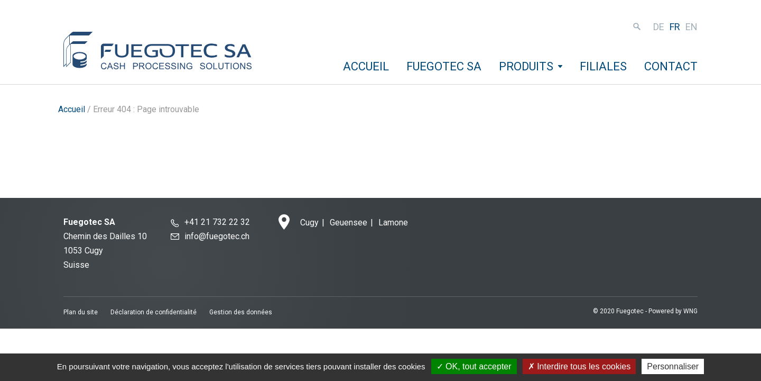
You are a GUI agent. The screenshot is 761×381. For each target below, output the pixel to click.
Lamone (393, 222)
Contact (671, 66)
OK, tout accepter (474, 366)
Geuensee (348, 222)
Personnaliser (673, 366)
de (658, 26)
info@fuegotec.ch (216, 236)
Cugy (309, 222)
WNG (690, 311)
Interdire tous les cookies (579, 366)
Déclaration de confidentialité (153, 312)
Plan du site (80, 312)
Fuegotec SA (443, 66)
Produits (526, 66)
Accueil (366, 66)
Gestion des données (240, 312)
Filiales (603, 66)
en (691, 26)
